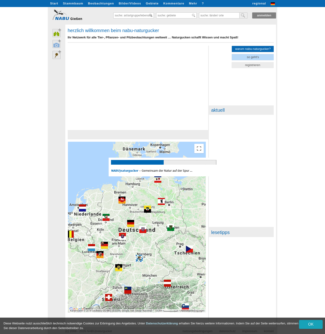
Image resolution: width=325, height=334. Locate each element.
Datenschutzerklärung (162, 323)
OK (311, 324)
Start (54, 3)
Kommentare (173, 3)
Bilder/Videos (130, 3)
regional (259, 3)
